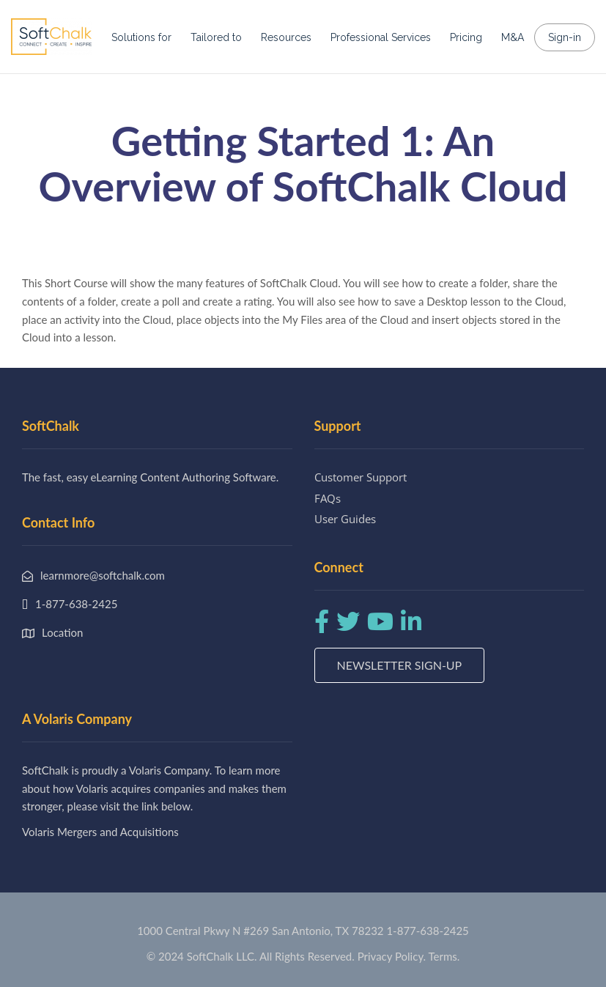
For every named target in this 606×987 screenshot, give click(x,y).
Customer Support (360, 477)
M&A (512, 37)
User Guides (345, 518)
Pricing (466, 37)
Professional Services (380, 37)
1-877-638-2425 (427, 930)
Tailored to (216, 37)
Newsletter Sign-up (399, 665)
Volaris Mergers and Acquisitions (100, 831)
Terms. (444, 956)
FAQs (327, 498)
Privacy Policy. (392, 956)
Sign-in (564, 37)
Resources (286, 37)
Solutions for (141, 37)
